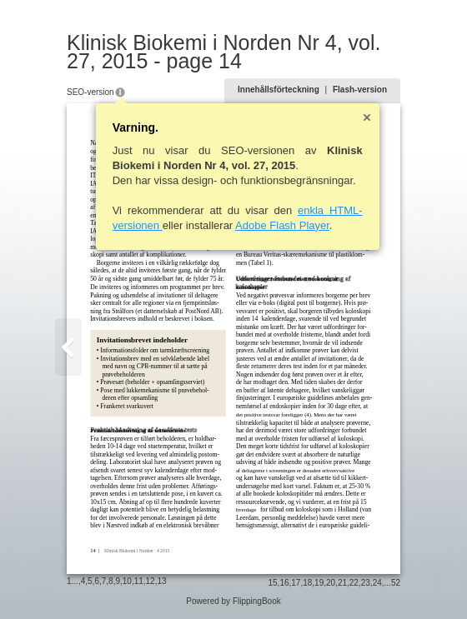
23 (365, 582)
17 (295, 582)
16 (284, 582)
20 (330, 582)
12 (150, 581)
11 (138, 581)
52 (395, 582)
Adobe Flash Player (282, 225)
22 (354, 582)
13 (161, 581)
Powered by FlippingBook (233, 601)
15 (272, 582)
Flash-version (360, 89)
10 (127, 581)
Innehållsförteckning (278, 89)
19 (319, 582)
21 (342, 582)
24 (377, 582)
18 (307, 582)
